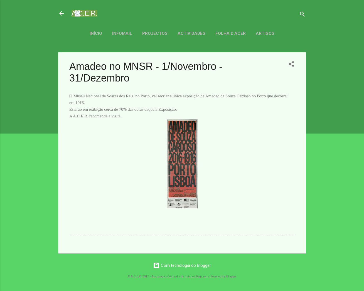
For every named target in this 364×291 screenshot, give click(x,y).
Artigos (265, 33)
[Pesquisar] (302, 15)
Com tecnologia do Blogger (182, 265)
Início (96, 33)
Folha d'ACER (230, 33)
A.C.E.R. (84, 13)
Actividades (191, 33)
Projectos (155, 33)
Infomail (122, 33)
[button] (291, 65)
